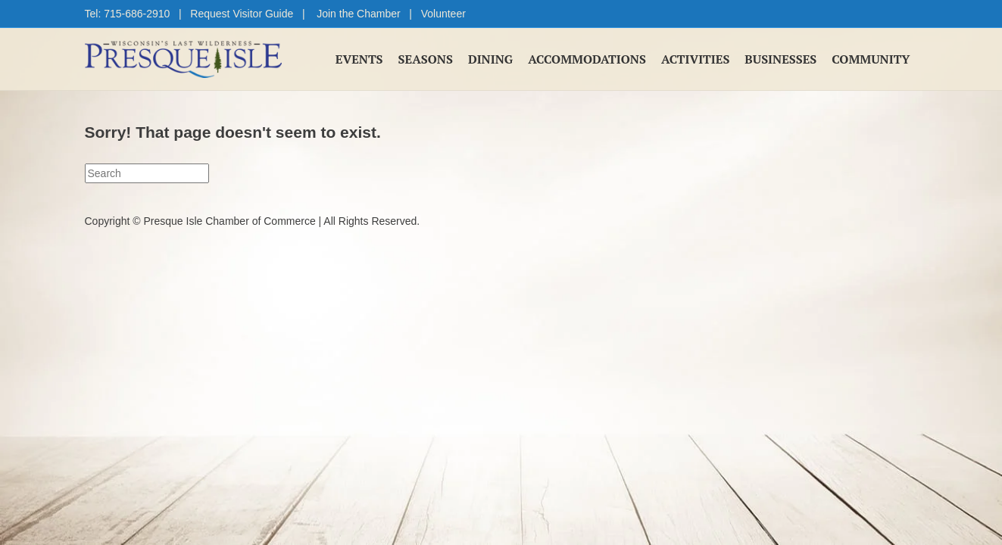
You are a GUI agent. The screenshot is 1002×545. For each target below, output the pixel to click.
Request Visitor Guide (241, 14)
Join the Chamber (359, 14)
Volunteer (443, 14)
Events (359, 59)
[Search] (147, 173)
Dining (490, 59)
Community (871, 59)
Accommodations (587, 59)
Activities (695, 59)
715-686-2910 (137, 14)
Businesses (780, 59)
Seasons (425, 59)
